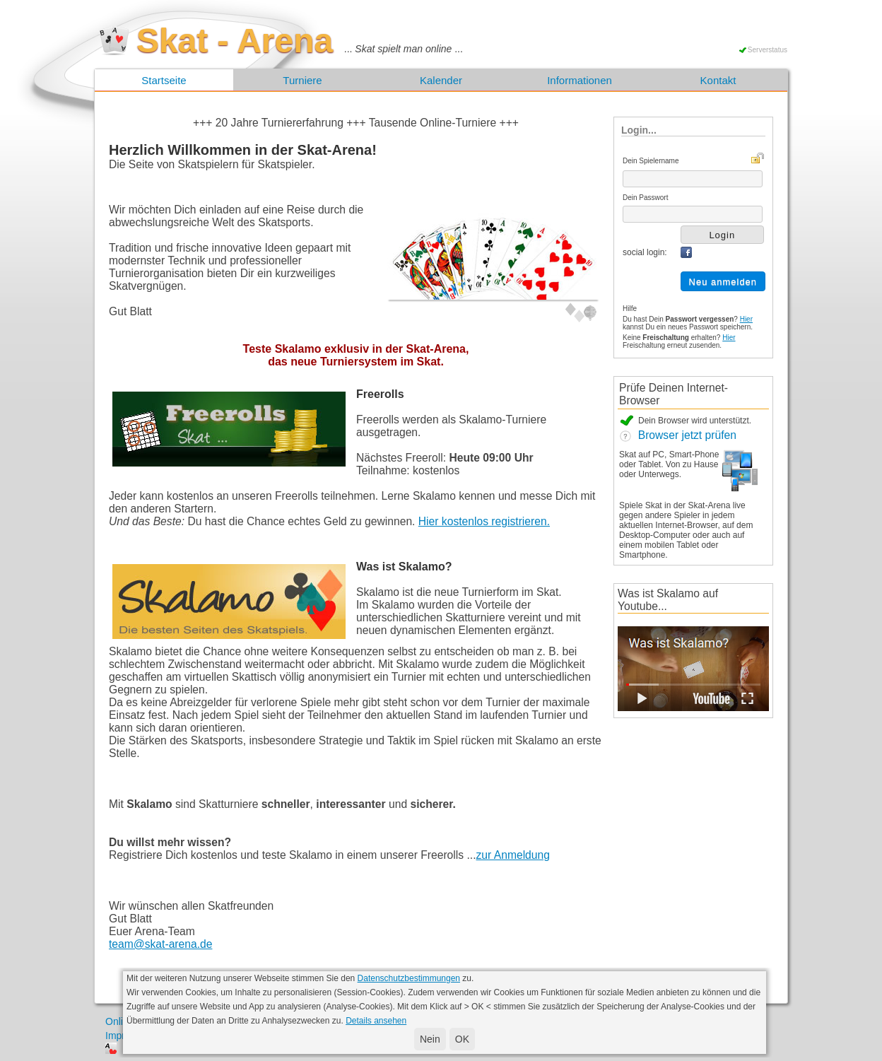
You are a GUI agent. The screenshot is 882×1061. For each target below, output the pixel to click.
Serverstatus (767, 50)
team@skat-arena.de (160, 944)
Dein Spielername (651, 161)
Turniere (302, 80)
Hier (746, 319)
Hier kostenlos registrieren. (484, 521)
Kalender (441, 80)
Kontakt (718, 80)
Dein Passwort (645, 197)
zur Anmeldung (513, 855)
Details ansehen (376, 1021)
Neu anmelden (723, 281)
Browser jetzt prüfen (677, 435)
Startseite (163, 80)
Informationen (579, 80)
